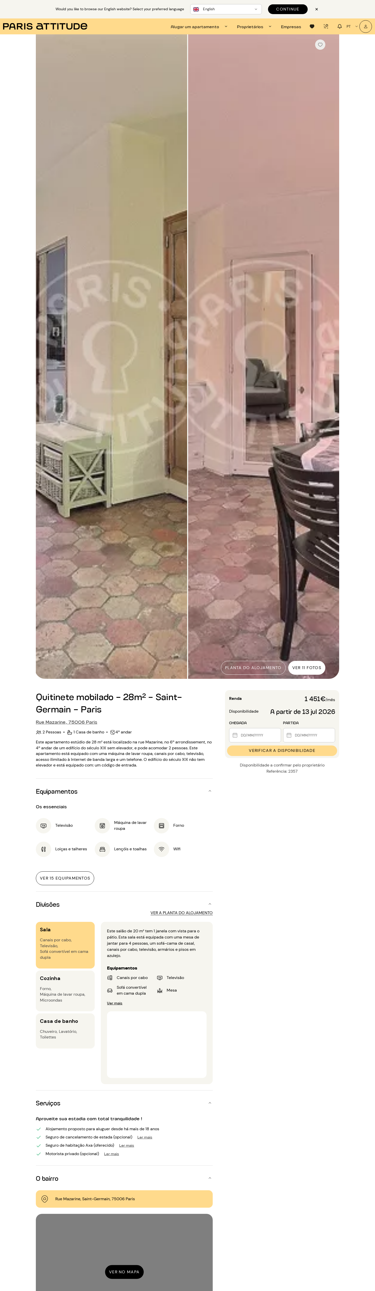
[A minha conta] (365, 26)
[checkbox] (320, 44)
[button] (124, 791)
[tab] (200, 26)
